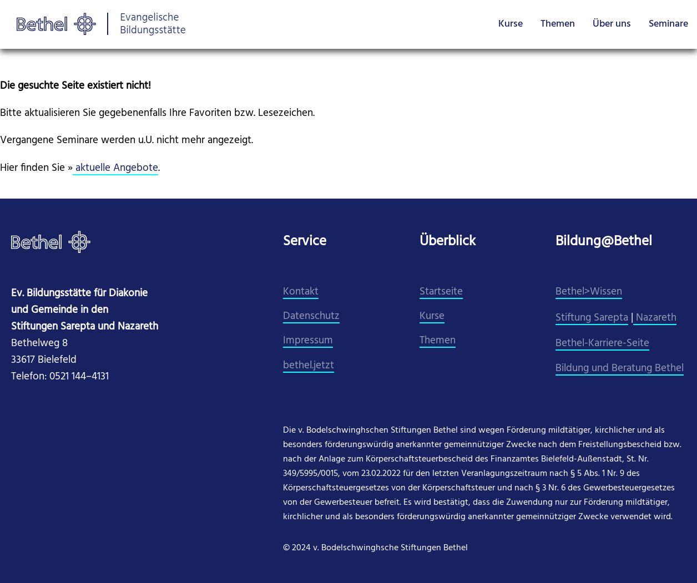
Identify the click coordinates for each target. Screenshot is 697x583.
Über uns (612, 24)
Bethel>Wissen (588, 292)
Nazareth (654, 318)
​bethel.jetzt (308, 366)
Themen (558, 24)
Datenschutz (311, 316)
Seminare (668, 24)
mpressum (309, 341)
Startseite (441, 292)
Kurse (510, 24)
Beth (566, 344)
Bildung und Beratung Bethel (619, 369)
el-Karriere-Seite (613, 344)
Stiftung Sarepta (591, 318)
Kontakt (301, 292)
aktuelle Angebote (115, 168)
